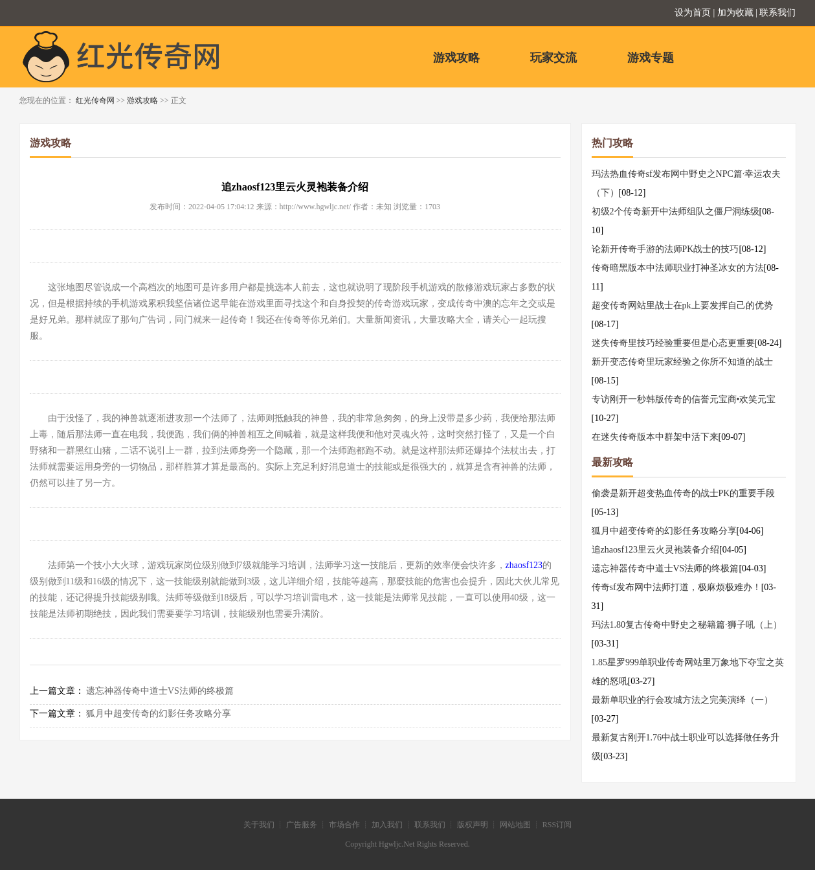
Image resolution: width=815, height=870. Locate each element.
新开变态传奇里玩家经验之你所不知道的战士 (682, 362)
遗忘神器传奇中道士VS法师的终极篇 (160, 691)
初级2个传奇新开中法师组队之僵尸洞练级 (675, 211)
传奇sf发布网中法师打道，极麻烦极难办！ (676, 587)
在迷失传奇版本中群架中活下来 (655, 437)
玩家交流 (553, 57)
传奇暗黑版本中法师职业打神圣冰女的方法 (678, 268)
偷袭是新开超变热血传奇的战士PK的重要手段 (684, 493)
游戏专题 (650, 57)
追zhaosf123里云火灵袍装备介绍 (656, 550)
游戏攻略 (456, 57)
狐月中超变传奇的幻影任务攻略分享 (158, 713)
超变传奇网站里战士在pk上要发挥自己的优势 (682, 305)
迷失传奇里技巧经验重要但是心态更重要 (673, 343)
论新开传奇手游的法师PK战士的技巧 (665, 249)
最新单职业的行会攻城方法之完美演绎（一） (682, 700)
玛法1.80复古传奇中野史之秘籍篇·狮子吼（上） (687, 625)
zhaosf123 (524, 565)
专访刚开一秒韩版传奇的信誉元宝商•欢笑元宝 (684, 399)
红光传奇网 (95, 100)
